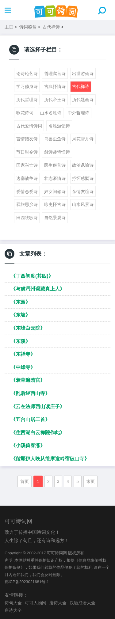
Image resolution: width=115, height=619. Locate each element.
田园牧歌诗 (27, 217)
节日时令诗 (27, 152)
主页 (9, 27)
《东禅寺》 (23, 354)
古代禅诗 (51, 27)
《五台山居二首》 (30, 419)
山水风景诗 (83, 204)
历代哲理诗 (27, 99)
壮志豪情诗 (55, 178)
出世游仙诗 (83, 73)
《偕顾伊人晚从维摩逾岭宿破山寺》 (50, 458)
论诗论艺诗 (27, 73)
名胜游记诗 (59, 125)
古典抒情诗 (55, 86)
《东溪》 (20, 341)
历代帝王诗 (55, 99)
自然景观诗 (55, 217)
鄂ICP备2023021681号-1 (27, 581)
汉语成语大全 (82, 602)
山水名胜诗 (50, 112)
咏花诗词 (24, 112)
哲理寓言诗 (55, 73)
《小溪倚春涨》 (28, 445)
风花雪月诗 (83, 138)
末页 (90, 481)
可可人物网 (35, 602)
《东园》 (20, 302)
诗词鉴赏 (27, 27)
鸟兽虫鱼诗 (55, 138)
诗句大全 (13, 602)
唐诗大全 (58, 602)
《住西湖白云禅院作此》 (38, 432)
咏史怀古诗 (55, 204)
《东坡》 (20, 314)
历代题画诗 (83, 99)
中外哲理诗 (78, 112)
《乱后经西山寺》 (30, 393)
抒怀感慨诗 (83, 178)
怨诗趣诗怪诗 (57, 152)
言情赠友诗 (27, 138)
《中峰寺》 (23, 367)
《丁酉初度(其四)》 (32, 276)
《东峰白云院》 (28, 328)
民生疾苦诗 (55, 165)
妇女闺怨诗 (55, 191)
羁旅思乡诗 (27, 204)
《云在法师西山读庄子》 (38, 406)
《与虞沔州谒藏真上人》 (38, 288)
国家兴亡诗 (27, 165)
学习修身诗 (27, 86)
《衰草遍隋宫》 (28, 380)
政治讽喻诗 (83, 165)
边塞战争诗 (27, 178)
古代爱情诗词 (29, 125)
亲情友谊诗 (83, 191)
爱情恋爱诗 (27, 191)
